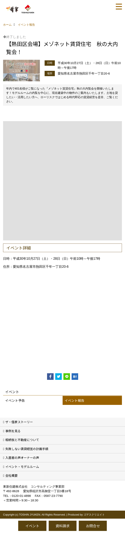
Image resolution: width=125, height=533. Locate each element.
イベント (32, 525)
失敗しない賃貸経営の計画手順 (26, 449)
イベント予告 (15, 400)
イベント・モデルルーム (22, 466)
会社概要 (11, 475)
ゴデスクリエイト (94, 514)
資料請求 (63, 525)
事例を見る (13, 431)
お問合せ (93, 525)
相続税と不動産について (22, 440)
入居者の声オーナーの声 (22, 457)
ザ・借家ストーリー (19, 422)
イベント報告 (74, 400)
